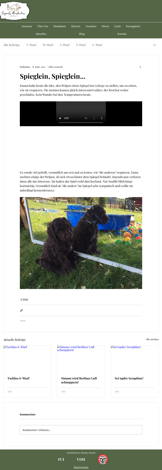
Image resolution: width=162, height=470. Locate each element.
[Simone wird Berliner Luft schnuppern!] (81, 358)
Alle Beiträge (11, 45)
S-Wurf (64, 45)
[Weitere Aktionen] (140, 67)
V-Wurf (31, 45)
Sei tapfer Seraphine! (129, 378)
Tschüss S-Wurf (18, 378)
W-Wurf (48, 45)
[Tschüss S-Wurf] (27, 358)
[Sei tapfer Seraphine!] (135, 358)
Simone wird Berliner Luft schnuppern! (79, 380)
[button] (60, 26)
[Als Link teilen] (21, 310)
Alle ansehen (152, 339)
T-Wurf (81, 45)
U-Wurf (97, 45)
